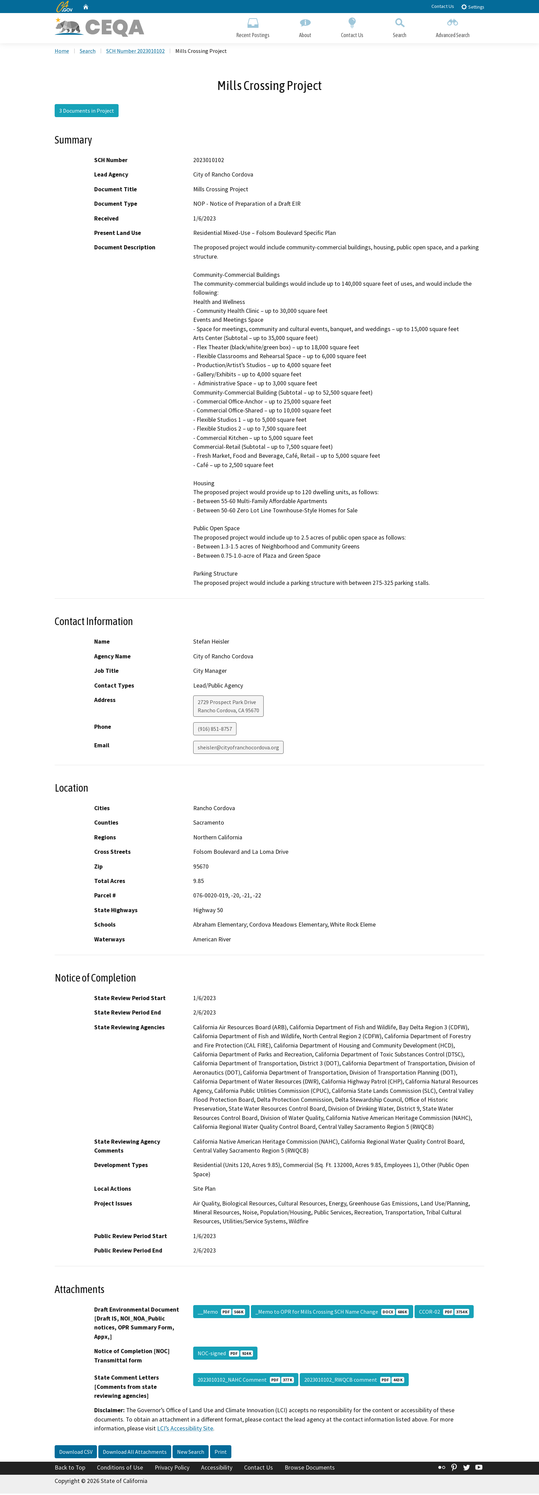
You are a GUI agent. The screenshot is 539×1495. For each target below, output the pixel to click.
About (305, 26)
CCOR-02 (444, 1312)
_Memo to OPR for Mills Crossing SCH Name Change (332, 1312)
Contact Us (442, 6)
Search (399, 26)
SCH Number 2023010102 (135, 51)
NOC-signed (225, 1354)
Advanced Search (453, 26)
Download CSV (75, 1452)
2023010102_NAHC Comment (246, 1381)
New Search (190, 1452)
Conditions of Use (120, 1468)
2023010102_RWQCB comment (354, 1381)
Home (62, 51)
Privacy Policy (172, 1468)
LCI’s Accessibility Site (185, 1429)
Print (220, 1452)
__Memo (221, 1312)
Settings (472, 6)
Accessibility (216, 1468)
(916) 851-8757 (215, 729)
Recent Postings (253, 26)
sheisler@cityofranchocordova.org (238, 748)
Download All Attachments (135, 1452)
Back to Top (70, 1468)
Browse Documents (310, 1468)
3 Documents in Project (86, 111)
